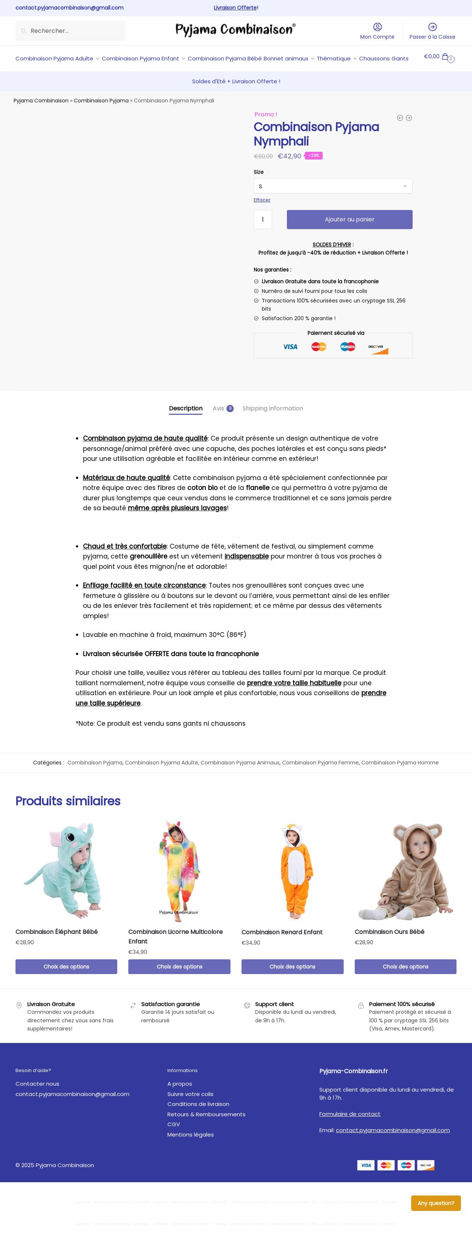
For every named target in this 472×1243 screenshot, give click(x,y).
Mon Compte (377, 31)
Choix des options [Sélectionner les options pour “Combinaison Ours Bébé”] (405, 983)
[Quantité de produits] (263, 236)
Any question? (436, 1203)
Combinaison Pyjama (101, 117)
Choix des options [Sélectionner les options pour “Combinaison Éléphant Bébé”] (66, 983)
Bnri (315, 1219)
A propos (179, 1100)
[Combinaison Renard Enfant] (293, 888)
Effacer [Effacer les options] (262, 216)
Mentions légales (190, 1151)
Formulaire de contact (350, 1131)
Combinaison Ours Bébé (389, 949)
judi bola (83, 1219)
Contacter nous (37, 1100)
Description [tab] (185, 425)
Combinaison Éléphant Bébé (56, 949)
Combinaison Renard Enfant (282, 949)
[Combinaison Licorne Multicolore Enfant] (179, 888)
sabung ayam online (112, 1219)
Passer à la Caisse (432, 31)
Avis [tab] (218, 425)
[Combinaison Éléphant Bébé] (66, 888)
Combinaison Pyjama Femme (320, 779)
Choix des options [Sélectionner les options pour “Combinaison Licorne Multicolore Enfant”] (179, 983)
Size (259, 189)
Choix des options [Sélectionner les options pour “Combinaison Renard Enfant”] (292, 983)
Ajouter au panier (350, 236)
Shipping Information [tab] (273, 425)
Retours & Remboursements (206, 1131)
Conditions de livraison (198, 1121)
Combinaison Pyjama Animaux (240, 779)
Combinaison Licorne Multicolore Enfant (175, 954)
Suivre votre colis (190, 1111)
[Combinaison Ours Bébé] (406, 888)
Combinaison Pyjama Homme (400, 779)
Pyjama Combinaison (41, 117)
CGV (173, 1141)
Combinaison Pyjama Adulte (161, 779)
